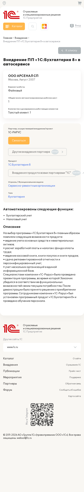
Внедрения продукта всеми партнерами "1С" (44, 172)
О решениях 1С (73, 365)
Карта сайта (74, 396)
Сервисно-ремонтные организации (31, 185)
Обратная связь (73, 383)
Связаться (19, 140)
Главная (7, 38)
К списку (71, 50)
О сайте (77, 358)
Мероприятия (12, 377)
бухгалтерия (16, 196)
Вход (78, 25)
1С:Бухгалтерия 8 (19, 164)
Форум (7, 390)
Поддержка (75, 377)
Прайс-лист (75, 371)
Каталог (8, 358)
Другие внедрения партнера (35, 151)
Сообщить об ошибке (70, 390)
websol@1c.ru (24, 438)
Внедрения (21, 38)
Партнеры (10, 383)
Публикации (11, 371)
